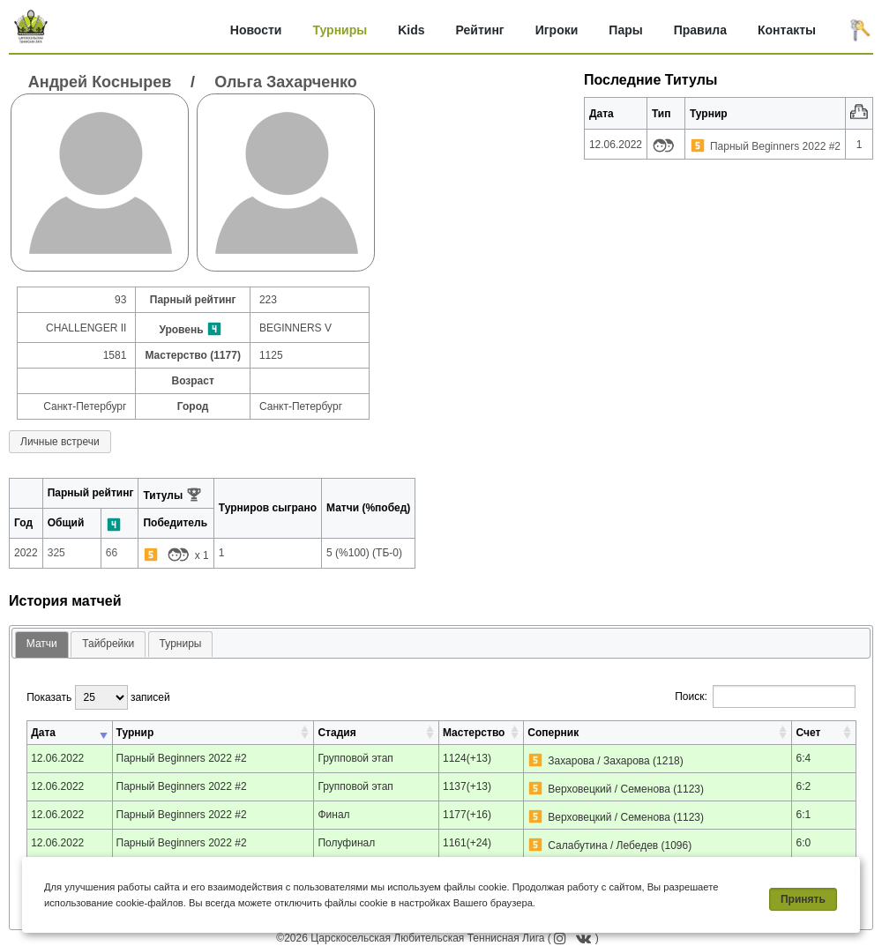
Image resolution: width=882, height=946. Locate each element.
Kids (411, 30)
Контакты (787, 30)
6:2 (803, 786)
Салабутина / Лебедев (603, 845)
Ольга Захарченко (285, 82)
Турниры (339, 30)
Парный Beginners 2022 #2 (775, 146)
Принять (803, 899)
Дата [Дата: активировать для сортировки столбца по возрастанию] (43, 732)
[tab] (42, 645)
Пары (625, 30)
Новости (256, 30)
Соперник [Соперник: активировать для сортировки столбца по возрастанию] (553, 732)
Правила (700, 30)
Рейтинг (480, 30)
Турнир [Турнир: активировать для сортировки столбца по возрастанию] (135, 732)
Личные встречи (60, 442)
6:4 (803, 758)
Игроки (557, 30)
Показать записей (97, 697)
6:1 (803, 814)
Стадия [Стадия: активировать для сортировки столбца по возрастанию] (336, 732)
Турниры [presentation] (181, 643)
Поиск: (765, 696)
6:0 (803, 843)
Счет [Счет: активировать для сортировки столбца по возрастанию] (808, 732)
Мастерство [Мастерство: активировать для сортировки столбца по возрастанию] (474, 732)
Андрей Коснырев (99, 82)
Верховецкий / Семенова (609, 789)
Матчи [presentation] (41, 643)
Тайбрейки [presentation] (108, 643)
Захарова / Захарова (598, 761)
